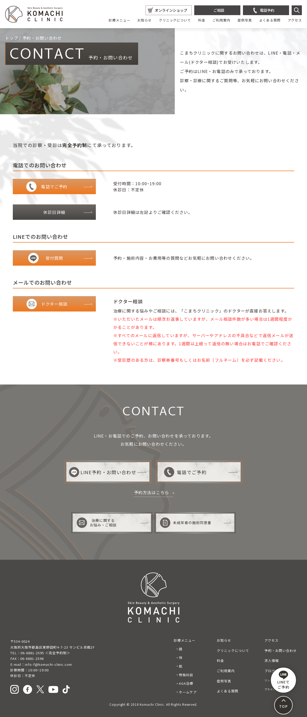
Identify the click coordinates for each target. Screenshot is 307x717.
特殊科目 (186, 674)
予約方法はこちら (151, 492)
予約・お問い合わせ (280, 650)
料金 (201, 20)
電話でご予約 (185, 472)
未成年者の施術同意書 (186, 522)
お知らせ (144, 20)
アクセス (295, 20)
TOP (283, 706)
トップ (11, 38)
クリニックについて (175, 20)
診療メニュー (119, 20)
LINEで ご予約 (283, 680)
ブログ (269, 670)
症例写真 (245, 20)
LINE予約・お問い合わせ (102, 472)
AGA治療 (186, 683)
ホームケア (188, 692)
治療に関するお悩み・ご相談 (97, 522)
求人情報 (271, 660)
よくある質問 (270, 20)
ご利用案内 (221, 20)
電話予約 (267, 10)
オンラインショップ (171, 10)
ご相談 (218, 10)
